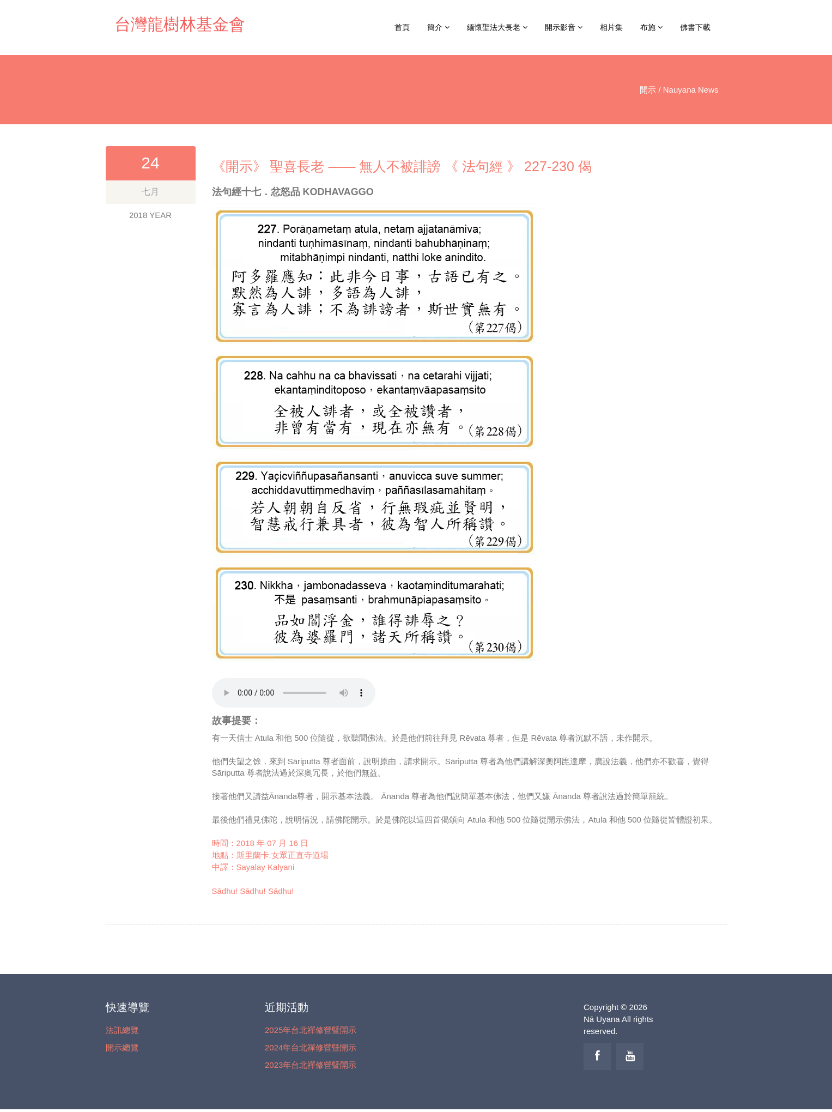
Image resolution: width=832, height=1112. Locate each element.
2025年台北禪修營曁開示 (310, 1030)
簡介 (438, 27)
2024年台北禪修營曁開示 (310, 1047)
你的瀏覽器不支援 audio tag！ (293, 693)
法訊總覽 (122, 1030)
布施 (651, 27)
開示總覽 (122, 1047)
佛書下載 (695, 27)
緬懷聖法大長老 (497, 27)
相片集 (611, 27)
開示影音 (563, 27)
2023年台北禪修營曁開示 (310, 1064)
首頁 (402, 27)
